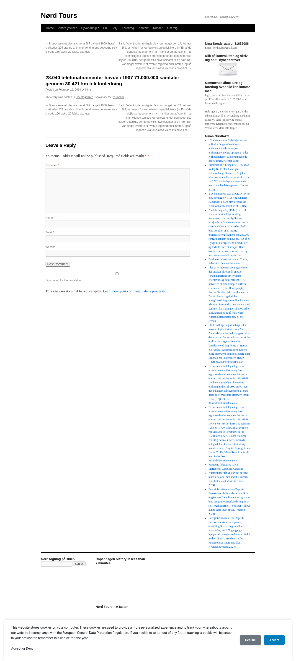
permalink (118, 97)
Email (50, 232)
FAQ (114, 28)
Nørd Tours (59, 15)
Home (50, 28)
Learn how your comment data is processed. (135, 291)
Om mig (172, 28)
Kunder (158, 28)
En (105, 28)
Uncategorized (84, 97)
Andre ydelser (67, 28)
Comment (52, 165)
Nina (88, 89)
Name (50, 217)
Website (50, 247)
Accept (274, 640)
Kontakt (144, 28)
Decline (250, 640)
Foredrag (128, 28)
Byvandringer (90, 28)
